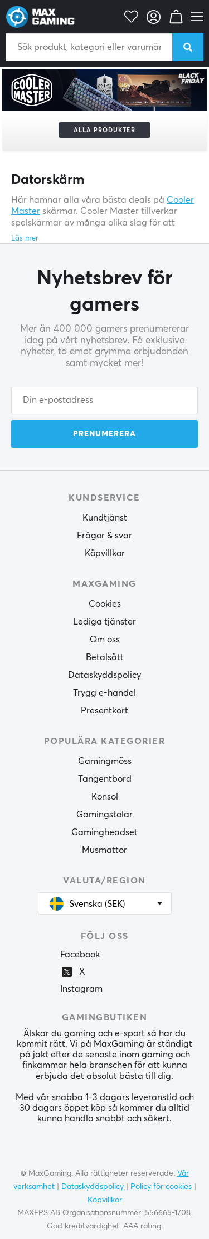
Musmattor (104, 850)
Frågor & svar (104, 535)
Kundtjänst (104, 517)
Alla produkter (104, 130)
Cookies (105, 603)
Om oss (105, 639)
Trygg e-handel (104, 692)
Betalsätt (105, 657)
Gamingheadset (104, 832)
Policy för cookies (161, 1187)
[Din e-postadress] (104, 400)
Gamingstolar (104, 814)
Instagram (81, 989)
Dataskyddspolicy (104, 675)
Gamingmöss (105, 761)
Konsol (104, 796)
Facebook (80, 954)
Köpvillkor (105, 553)
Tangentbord (105, 779)
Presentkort (104, 710)
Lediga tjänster (104, 621)
